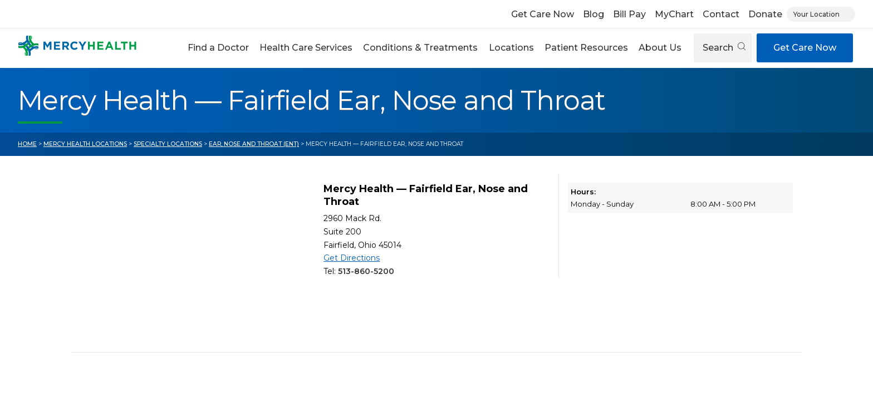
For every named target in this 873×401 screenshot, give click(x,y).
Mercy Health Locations (85, 144)
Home (27, 144)
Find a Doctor (218, 47)
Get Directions (351, 258)
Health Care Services (305, 47)
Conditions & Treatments (420, 47)
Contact (721, 14)
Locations (511, 47)
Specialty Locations (168, 144)
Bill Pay (629, 14)
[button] (218, 47)
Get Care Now (542, 14)
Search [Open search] (724, 47)
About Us (660, 47)
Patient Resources (586, 47)
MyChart (674, 14)
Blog (593, 14)
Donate (765, 14)
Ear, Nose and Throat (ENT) (254, 144)
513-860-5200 (366, 271)
